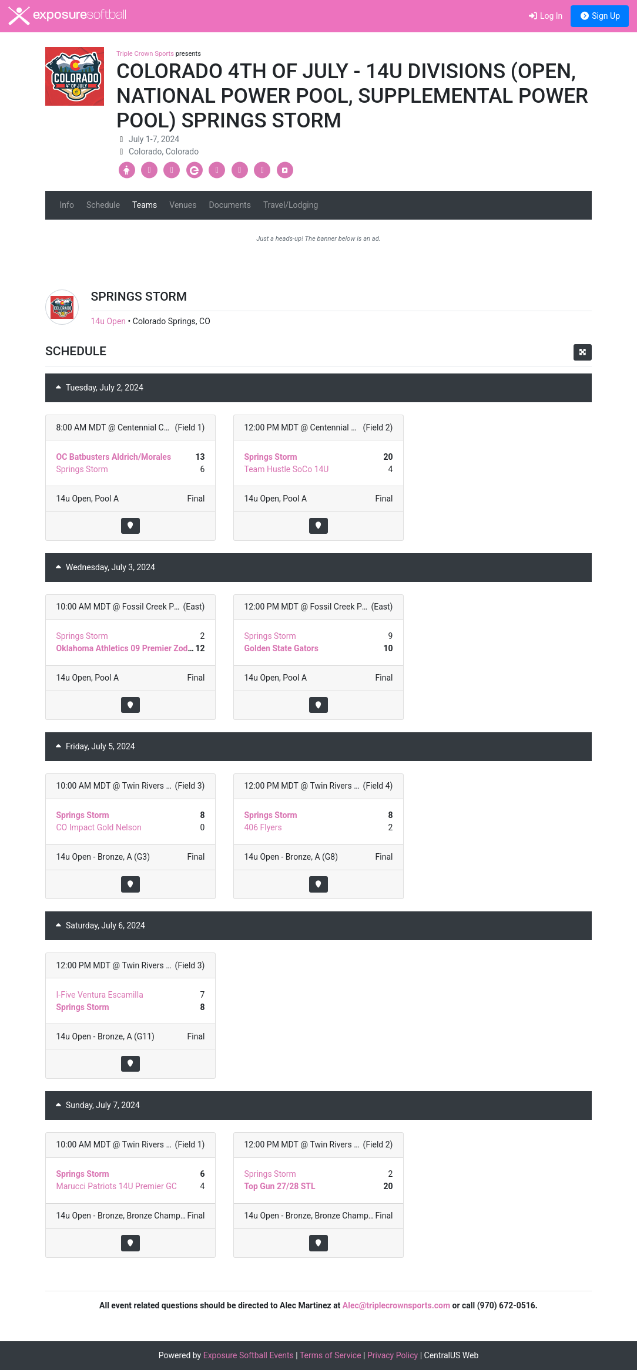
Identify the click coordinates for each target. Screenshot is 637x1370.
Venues (182, 205)
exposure (67, 15)
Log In (545, 16)
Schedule (103, 205)
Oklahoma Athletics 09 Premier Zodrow (129, 648)
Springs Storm (82, 469)
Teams (144, 205)
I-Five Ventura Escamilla (99, 994)
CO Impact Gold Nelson (99, 827)
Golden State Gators (281, 648)
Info (67, 205)
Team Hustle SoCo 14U (286, 469)
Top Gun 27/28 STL (279, 1186)
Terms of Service (330, 1355)
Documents (229, 205)
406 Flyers (262, 827)
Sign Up (599, 16)
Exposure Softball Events (248, 1355)
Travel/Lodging (290, 205)
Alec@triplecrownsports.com (396, 1305)
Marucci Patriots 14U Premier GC (116, 1186)
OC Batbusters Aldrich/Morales (114, 457)
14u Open (108, 321)
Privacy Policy (392, 1355)
